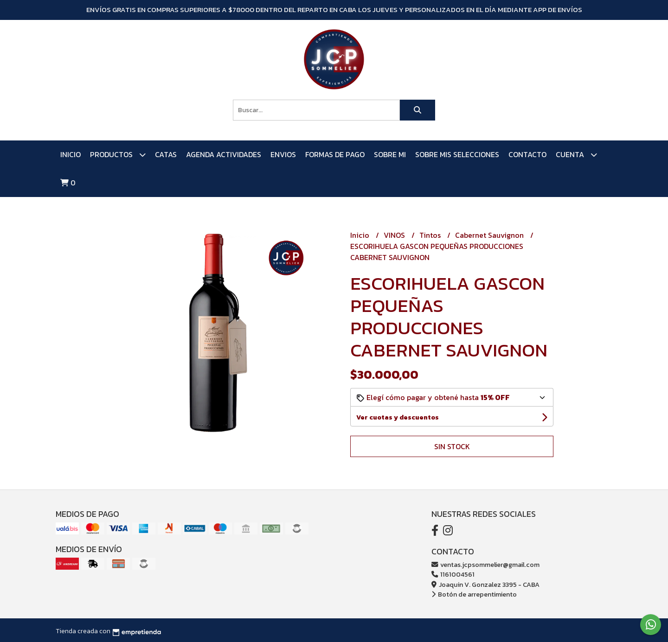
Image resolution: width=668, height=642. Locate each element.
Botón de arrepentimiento (474, 594)
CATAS (166, 154)
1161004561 (453, 574)
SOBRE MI (390, 154)
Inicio (70, 154)
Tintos (431, 235)
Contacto (527, 154)
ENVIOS (283, 154)
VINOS (395, 235)
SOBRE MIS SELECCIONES (457, 154)
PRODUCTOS (118, 154)
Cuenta (576, 154)
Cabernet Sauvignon (490, 235)
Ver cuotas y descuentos (397, 417)
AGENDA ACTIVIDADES (223, 154)
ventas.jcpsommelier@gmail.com (485, 564)
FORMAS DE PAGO (335, 154)
